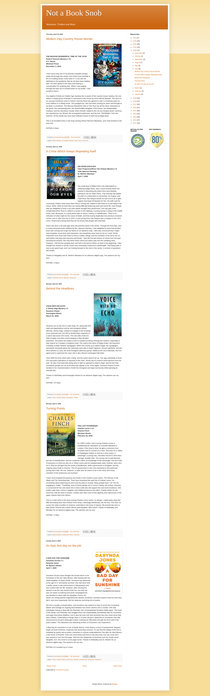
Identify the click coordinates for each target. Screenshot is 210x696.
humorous (85, 140)
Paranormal (83, 659)
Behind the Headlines (60, 288)
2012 (135, 120)
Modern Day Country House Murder (69, 39)
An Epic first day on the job (63, 545)
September (139, 59)
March (137, 88)
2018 (135, 101)
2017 (135, 104)
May (136, 66)
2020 (135, 50)
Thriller (76, 397)
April (136, 69)
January (138, 94)
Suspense (73, 278)
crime (54, 397)
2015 (135, 111)
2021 (135, 47)
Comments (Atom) (62, 670)
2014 (135, 114)
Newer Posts (51, 666)
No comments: (76, 137)
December (139, 53)
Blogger (114, 684)
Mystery (66, 278)
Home (84, 666)
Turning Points (55, 408)
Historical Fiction (67, 535)
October (138, 56)
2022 (135, 44)
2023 (135, 41)
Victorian (76, 535)
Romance (91, 659)
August (137, 62)
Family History (61, 397)
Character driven (57, 278)
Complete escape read (69, 140)
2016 (135, 108)
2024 (135, 38)
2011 (135, 123)
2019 (135, 98)
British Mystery (57, 140)
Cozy (79, 140)
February (138, 91)
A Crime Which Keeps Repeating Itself (71, 151)
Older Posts (117, 666)
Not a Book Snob (74, 12)
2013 (135, 117)
